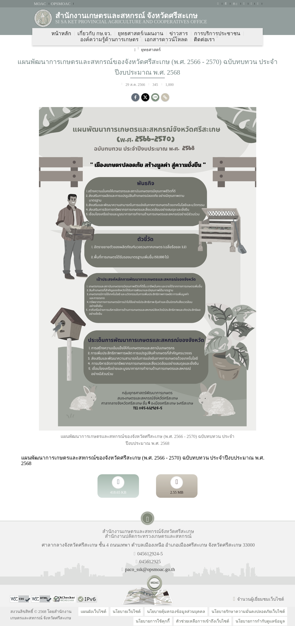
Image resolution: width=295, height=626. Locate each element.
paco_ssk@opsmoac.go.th (150, 569)
